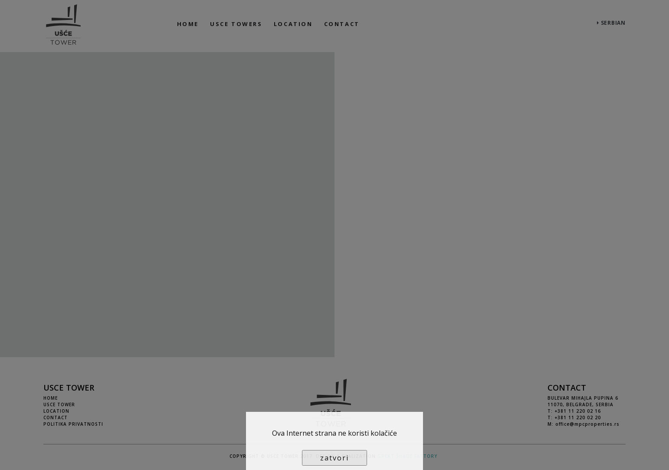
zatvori (334, 458)
